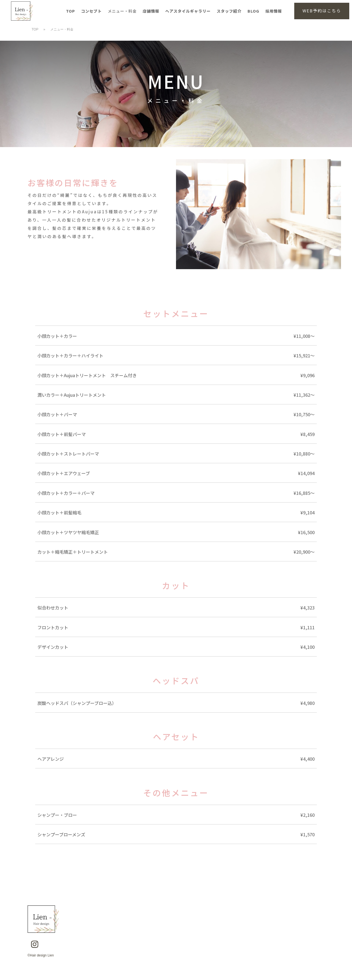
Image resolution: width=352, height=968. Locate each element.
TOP (70, 11)
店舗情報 (151, 11)
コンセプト (91, 11)
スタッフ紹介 (229, 11)
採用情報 (273, 11)
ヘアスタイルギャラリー (188, 11)
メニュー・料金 (122, 11)
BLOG (253, 11)
